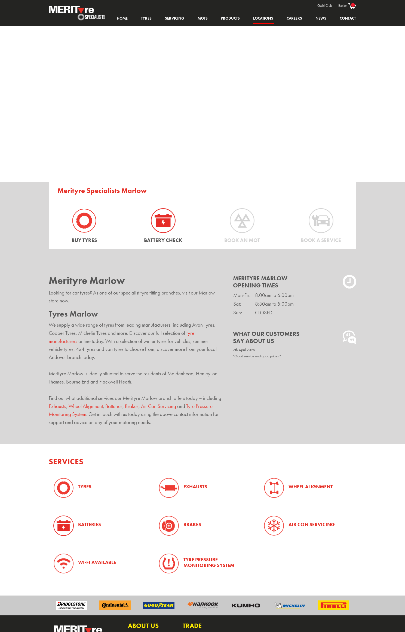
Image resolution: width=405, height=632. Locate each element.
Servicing (174, 18)
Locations (263, 18)
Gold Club (324, 5)
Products (230, 18)
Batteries (113, 406)
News (320, 18)
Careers (294, 18)
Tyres (146, 18)
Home (122, 18)
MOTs (203, 18)
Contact (348, 18)
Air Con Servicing (158, 406)
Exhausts (57, 406)
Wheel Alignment (86, 406)
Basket (347, 5)
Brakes (132, 406)
